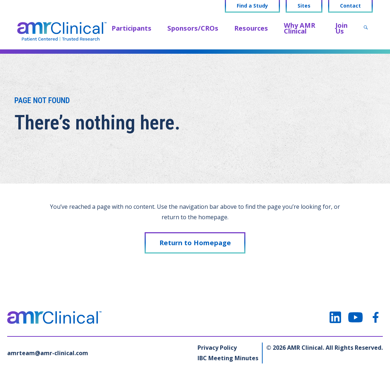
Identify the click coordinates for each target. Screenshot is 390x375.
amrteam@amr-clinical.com (47, 353)
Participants (131, 27)
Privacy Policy (217, 348)
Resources (251, 27)
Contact (350, 6)
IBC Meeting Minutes (228, 358)
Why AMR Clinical (299, 28)
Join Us (341, 28)
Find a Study (252, 6)
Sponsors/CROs (192, 27)
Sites (304, 6)
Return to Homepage (195, 242)
